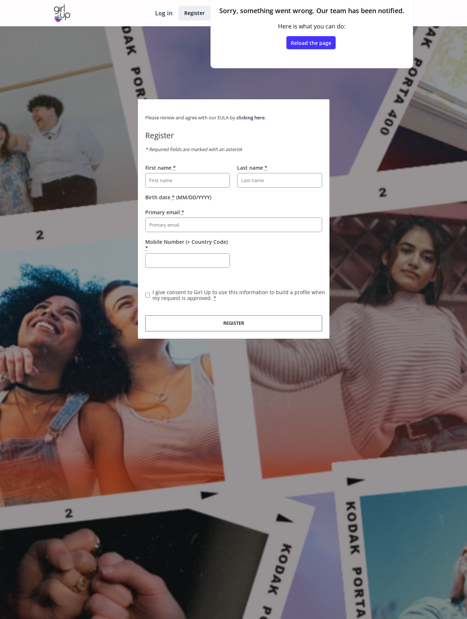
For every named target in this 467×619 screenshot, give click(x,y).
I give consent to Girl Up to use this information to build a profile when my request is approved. (239, 295)
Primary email (164, 212)
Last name (252, 167)
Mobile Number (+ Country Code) (186, 244)
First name (160, 167)
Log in (164, 13)
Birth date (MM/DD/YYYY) (178, 197)
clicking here (250, 117)
